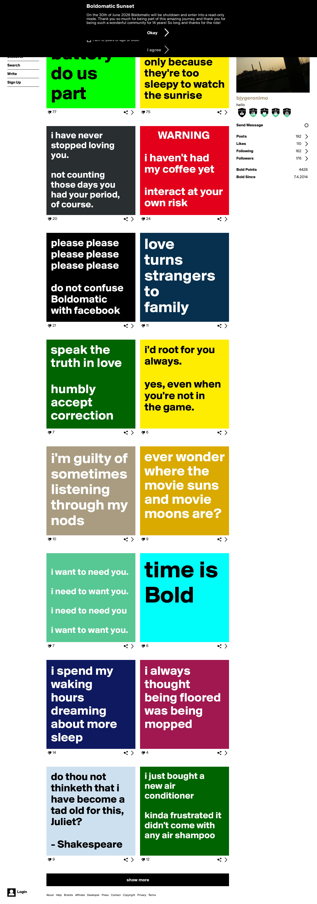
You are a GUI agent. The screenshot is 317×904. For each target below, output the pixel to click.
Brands (68, 895)
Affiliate (80, 895)
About (50, 895)
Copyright (129, 895)
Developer (93, 895)
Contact (116, 895)
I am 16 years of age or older (116, 40)
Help (59, 895)
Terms (152, 895)
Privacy (141, 895)
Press (105, 895)
